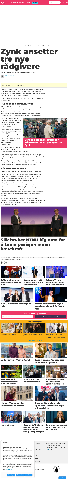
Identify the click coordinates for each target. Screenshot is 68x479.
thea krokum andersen (8, 259)
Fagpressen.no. (8, 469)
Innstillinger (62, 477)
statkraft (61, 257)
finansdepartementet (17, 257)
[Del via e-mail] (6, 262)
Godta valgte (20, 474)
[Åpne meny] (65, 3)
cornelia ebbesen (35, 257)
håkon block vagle (50, 257)
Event (28, 2)
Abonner (34, 2)
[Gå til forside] (3, 3)
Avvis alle (29, 474)
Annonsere (22, 2)
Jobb (10, 2)
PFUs (49, 449)
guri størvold (5, 257)
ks (42, 257)
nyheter (18, 259)
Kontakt (15, 2)
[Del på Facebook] (2, 262)
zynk (27, 257)
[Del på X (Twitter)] (4, 262)
